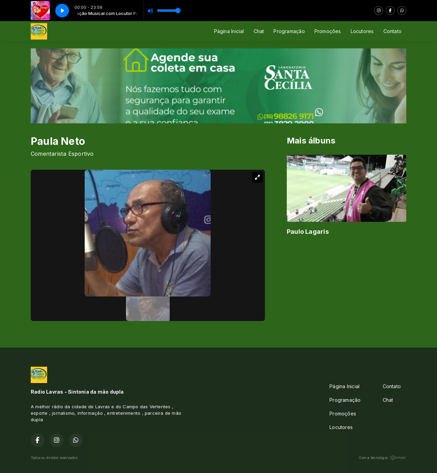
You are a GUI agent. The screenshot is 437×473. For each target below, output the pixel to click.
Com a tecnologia (382, 457)
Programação (289, 31)
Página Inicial (229, 31)
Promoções (327, 31)
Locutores (362, 31)
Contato (392, 31)
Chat (259, 31)
